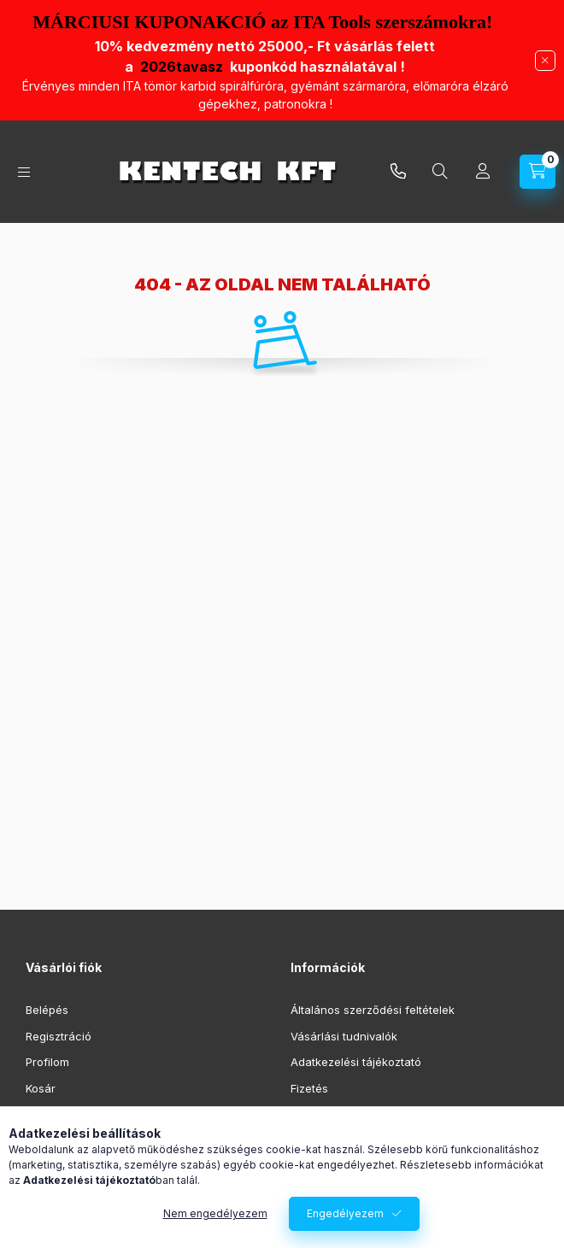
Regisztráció (58, 1036)
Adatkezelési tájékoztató (356, 1062)
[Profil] (483, 172)
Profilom (47, 1062)
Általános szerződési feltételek (373, 1010)
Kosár (41, 1088)
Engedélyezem (345, 1213)
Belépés (47, 1010)
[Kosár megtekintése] (537, 172)
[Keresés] (440, 172)
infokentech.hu (398, 172)
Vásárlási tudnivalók (344, 1036)
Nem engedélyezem (215, 1213)
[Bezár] (545, 60)
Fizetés (309, 1088)
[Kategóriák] (24, 172)
